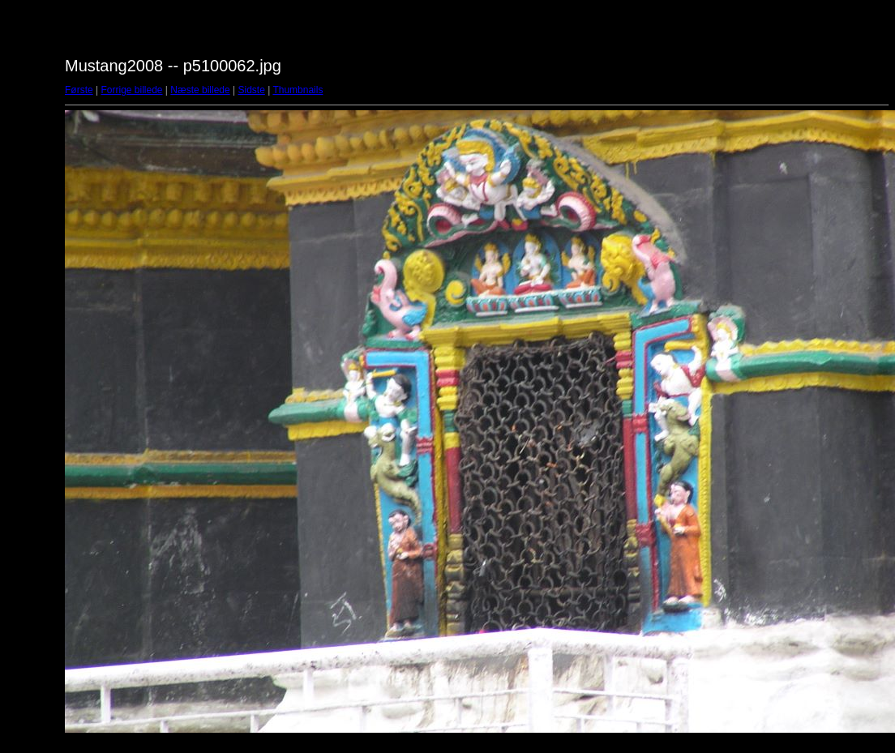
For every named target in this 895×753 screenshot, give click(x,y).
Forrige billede (131, 90)
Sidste (251, 90)
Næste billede (199, 90)
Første (79, 90)
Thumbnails (297, 90)
